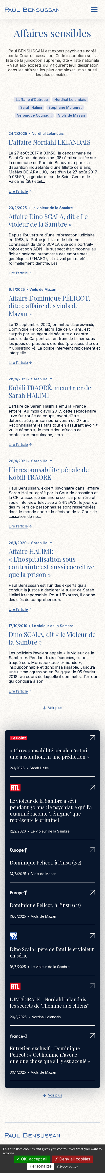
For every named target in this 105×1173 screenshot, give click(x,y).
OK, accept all (32, 1159)
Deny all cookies (72, 1159)
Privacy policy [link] (67, 1166)
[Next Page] (52, 708)
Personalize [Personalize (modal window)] (41, 1166)
